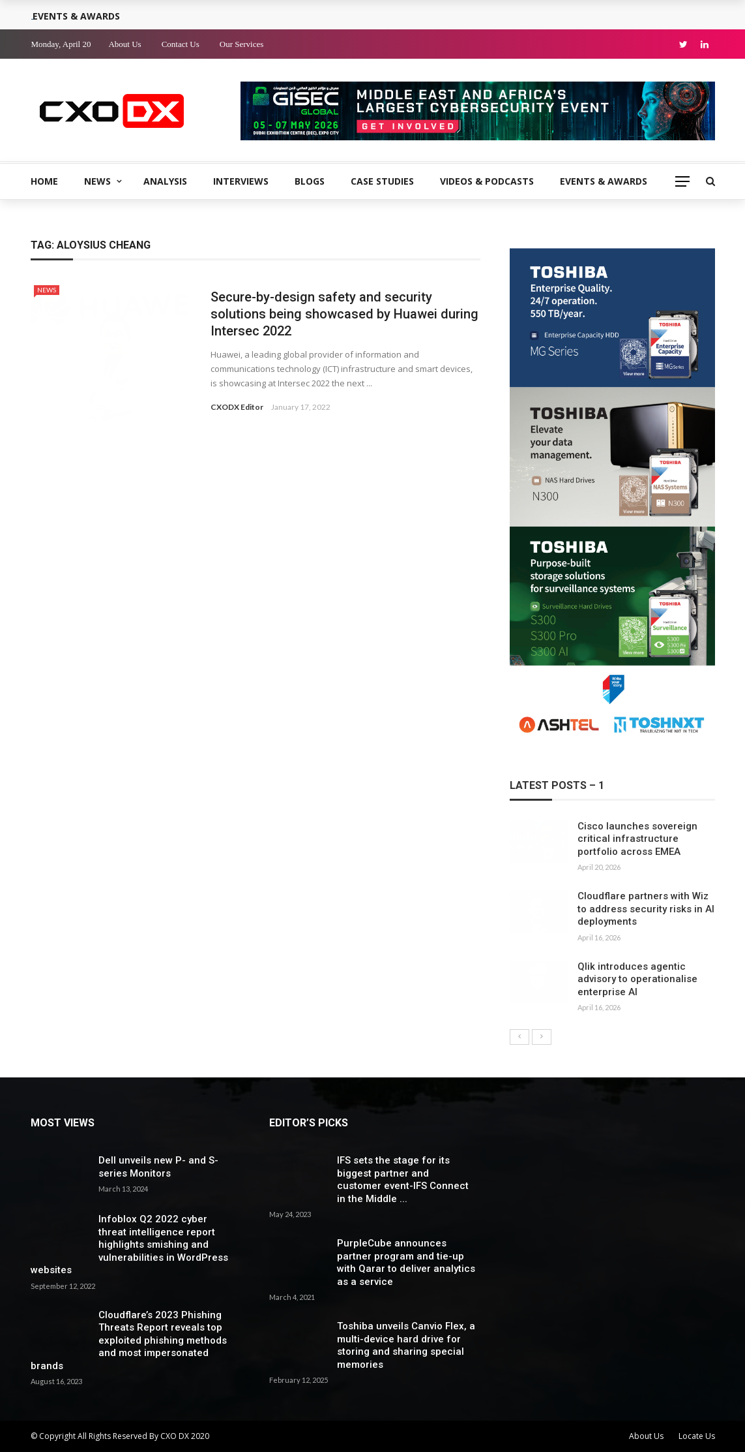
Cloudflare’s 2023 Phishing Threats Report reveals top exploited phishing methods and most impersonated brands (129, 1340)
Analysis (165, 181)
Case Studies (382, 181)
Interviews (241, 181)
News (97, 181)
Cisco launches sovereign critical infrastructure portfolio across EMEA (637, 838)
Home (44, 181)
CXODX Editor (237, 407)
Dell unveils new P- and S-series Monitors (158, 1166)
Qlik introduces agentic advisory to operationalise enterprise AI (637, 979)
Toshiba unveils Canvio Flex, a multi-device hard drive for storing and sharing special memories (406, 1345)
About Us (124, 44)
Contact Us (180, 44)
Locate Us (697, 1436)
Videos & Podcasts (487, 181)
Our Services (242, 44)
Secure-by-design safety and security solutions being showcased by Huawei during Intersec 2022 (344, 314)
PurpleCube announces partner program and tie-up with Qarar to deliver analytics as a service (406, 1262)
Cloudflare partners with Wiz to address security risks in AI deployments (645, 908)
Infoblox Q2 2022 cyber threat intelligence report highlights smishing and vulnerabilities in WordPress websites (129, 1244)
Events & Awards (603, 181)
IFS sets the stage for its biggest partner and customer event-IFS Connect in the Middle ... (403, 1179)
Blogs (310, 181)
